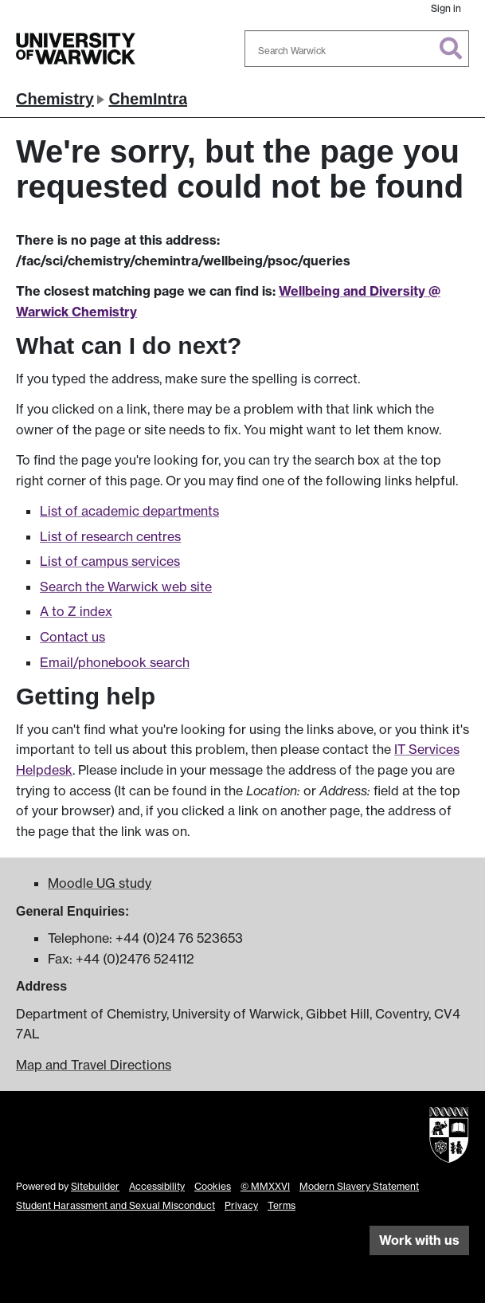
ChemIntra (147, 99)
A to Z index (76, 611)
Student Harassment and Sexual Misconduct (115, 1205)
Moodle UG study (99, 883)
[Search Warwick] (356, 48)
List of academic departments (129, 511)
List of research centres (110, 536)
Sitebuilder (95, 1186)
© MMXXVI (265, 1186)
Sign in (446, 8)
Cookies (212, 1186)
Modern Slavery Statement (359, 1186)
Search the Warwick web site (126, 587)
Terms (281, 1205)
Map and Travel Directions (93, 1065)
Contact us (72, 637)
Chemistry (55, 99)
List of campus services (110, 561)
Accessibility (157, 1186)
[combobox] (356, 48)
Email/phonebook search (115, 662)
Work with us (419, 1240)
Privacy (241, 1205)
